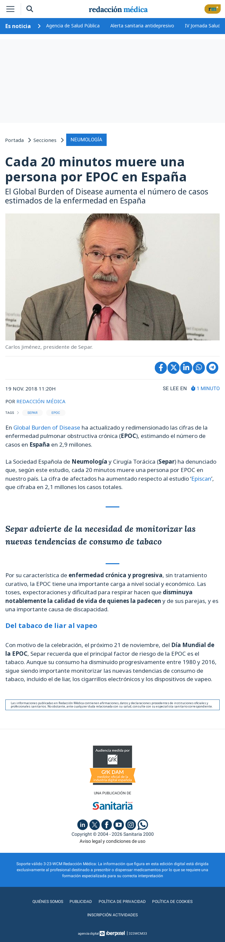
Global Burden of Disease (46, 427)
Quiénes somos (48, 901)
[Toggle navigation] (10, 9)
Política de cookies (172, 901)
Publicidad (81, 901)
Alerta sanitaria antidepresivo (142, 25)
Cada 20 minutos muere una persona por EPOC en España (96, 169)
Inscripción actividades (112, 915)
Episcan (201, 478)
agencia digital (88, 933)
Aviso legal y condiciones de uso (112, 841)
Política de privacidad (122, 901)
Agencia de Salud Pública (73, 25)
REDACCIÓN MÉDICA (41, 401)
